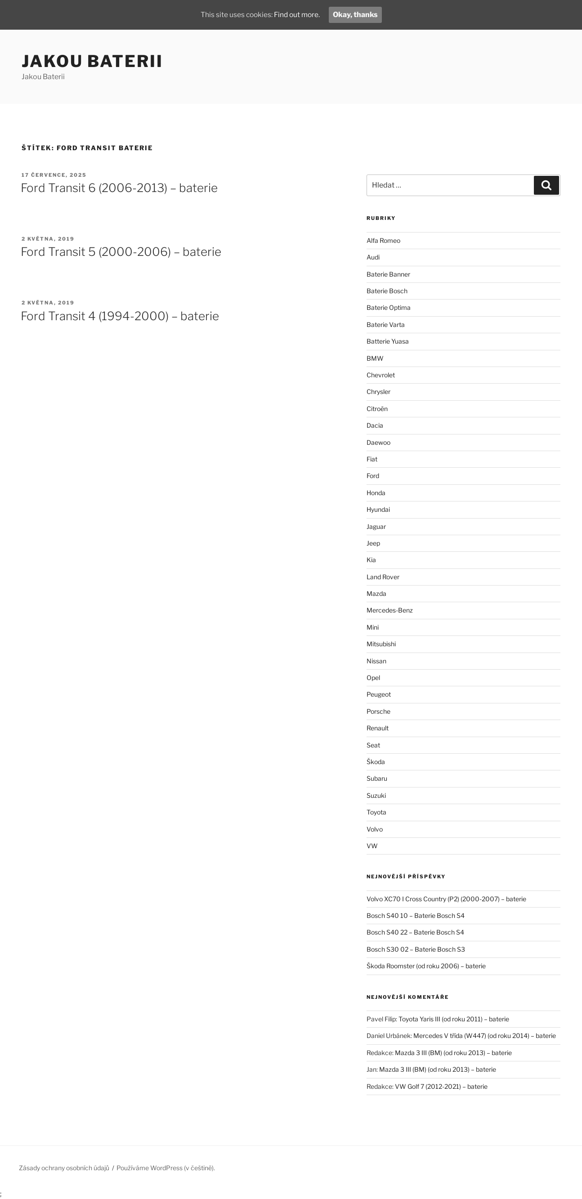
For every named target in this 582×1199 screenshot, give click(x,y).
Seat (373, 745)
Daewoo (378, 442)
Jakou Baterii (92, 61)
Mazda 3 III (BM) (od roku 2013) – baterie (453, 1052)
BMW (375, 358)
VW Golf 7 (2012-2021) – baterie (441, 1086)
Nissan (376, 661)
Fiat (372, 459)
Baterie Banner (388, 274)
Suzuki (376, 795)
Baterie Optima (389, 307)
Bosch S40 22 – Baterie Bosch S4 (415, 932)
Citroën (377, 408)
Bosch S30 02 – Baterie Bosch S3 (416, 949)
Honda (376, 493)
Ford (373, 475)
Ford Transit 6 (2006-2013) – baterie (119, 188)
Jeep (373, 543)
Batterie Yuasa (388, 341)
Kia (371, 560)
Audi (373, 257)
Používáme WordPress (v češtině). (165, 1168)
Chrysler (378, 391)
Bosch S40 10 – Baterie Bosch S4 (416, 915)
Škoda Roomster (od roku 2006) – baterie (426, 966)
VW (372, 846)
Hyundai (378, 509)
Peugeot (379, 694)
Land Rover (383, 577)
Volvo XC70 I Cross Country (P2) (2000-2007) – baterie (446, 899)
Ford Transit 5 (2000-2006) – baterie (121, 252)
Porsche (378, 711)
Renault (378, 728)
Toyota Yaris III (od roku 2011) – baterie (453, 1019)
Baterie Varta (386, 324)
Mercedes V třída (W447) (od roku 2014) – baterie (484, 1035)
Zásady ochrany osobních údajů (64, 1168)
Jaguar (376, 526)
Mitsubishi (381, 644)
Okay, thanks (357, 14)
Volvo (375, 829)
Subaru (377, 778)
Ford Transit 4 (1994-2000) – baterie (120, 316)
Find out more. (297, 14)
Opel (373, 677)
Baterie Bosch (387, 291)
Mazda (376, 593)
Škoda (376, 761)
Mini (373, 627)
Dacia (375, 425)
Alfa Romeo (383, 240)
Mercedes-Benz (390, 610)
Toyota (376, 812)
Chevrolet (381, 375)
